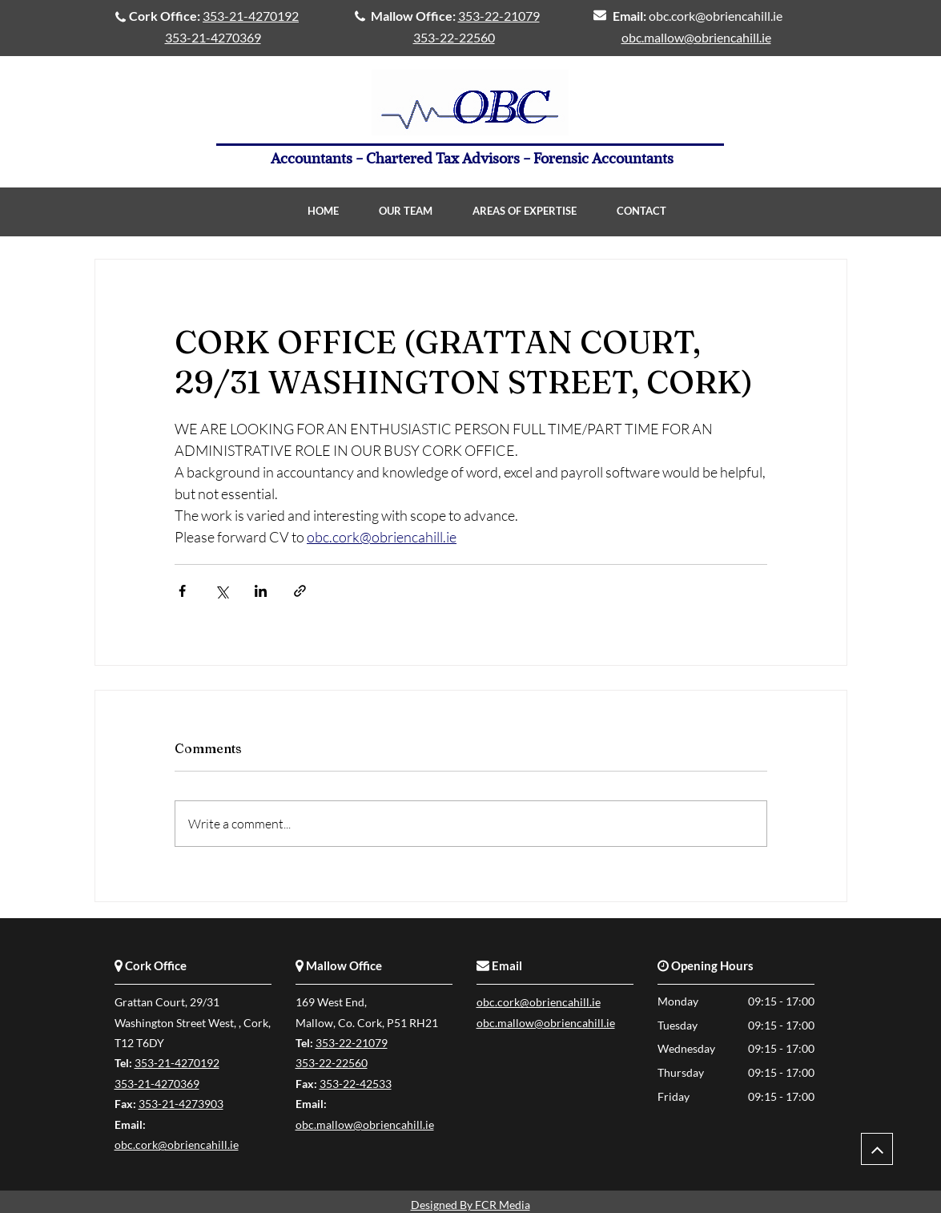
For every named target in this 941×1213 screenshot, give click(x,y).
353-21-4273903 (181, 1103)
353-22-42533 (356, 1083)
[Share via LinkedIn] (260, 590)
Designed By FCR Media (470, 1204)
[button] (524, 211)
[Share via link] (300, 590)
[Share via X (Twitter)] (221, 590)
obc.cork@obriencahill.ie (715, 15)
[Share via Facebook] (182, 590)
